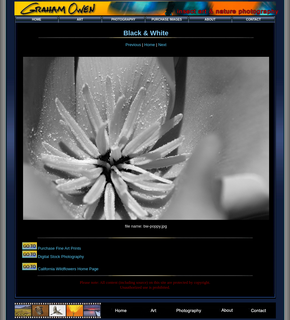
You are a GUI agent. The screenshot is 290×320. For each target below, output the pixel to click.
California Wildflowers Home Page (68, 269)
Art (80, 19)
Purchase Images (167, 19)
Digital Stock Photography (60, 256)
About (210, 19)
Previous (133, 44)
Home (36, 19)
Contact (253, 19)
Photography (123, 19)
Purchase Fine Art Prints (59, 248)
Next (162, 44)
